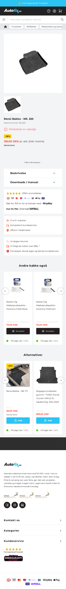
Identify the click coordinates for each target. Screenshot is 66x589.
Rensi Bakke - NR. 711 (17, 391)
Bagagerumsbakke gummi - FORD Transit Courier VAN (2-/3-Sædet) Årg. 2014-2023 (47, 396)
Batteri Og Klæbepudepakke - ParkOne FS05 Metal (16, 305)
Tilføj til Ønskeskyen (32, 162)
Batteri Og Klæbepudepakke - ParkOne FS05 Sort (46, 305)
